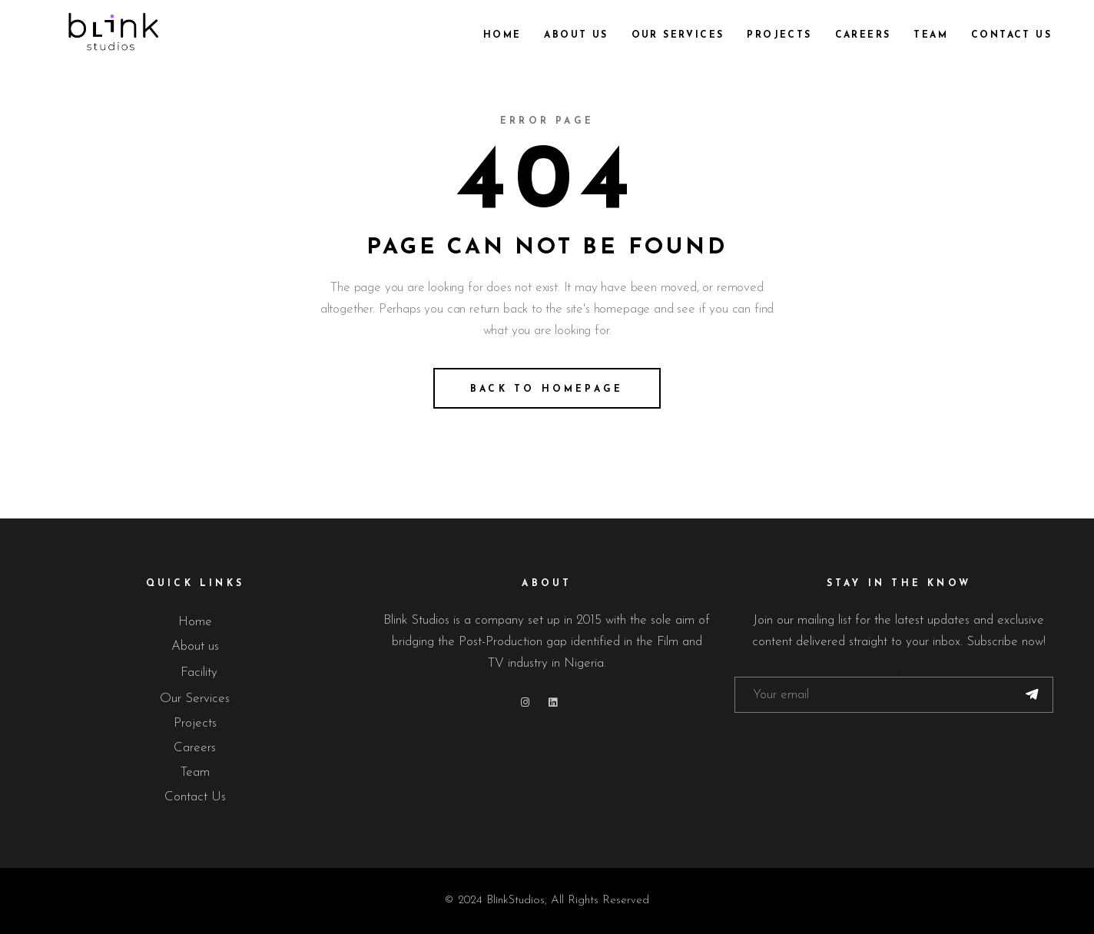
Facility (199, 672)
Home (195, 621)
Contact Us (195, 796)
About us (195, 646)
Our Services (195, 698)
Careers (195, 747)
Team (195, 772)
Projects (195, 723)
